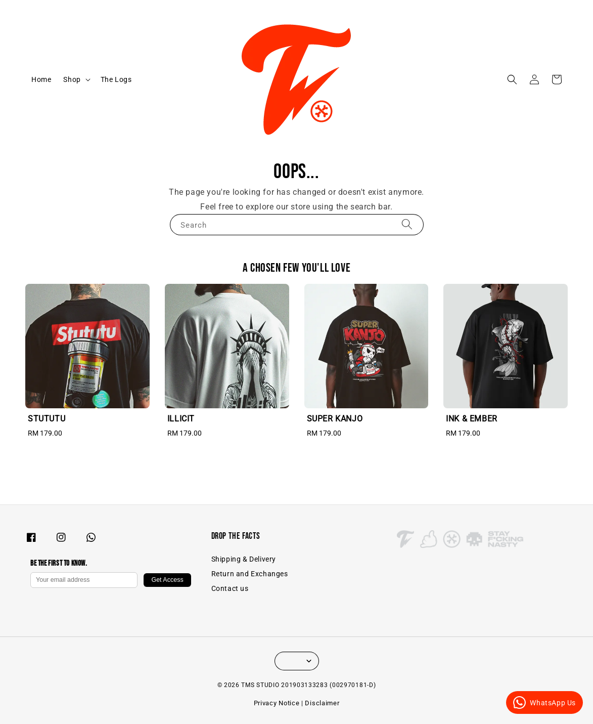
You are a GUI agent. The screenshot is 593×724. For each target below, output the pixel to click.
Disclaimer (322, 703)
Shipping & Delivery (243, 559)
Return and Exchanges (249, 574)
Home (41, 79)
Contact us (230, 588)
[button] (512, 79)
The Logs (116, 79)
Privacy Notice (277, 703)
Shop (71, 79)
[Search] (407, 224)
